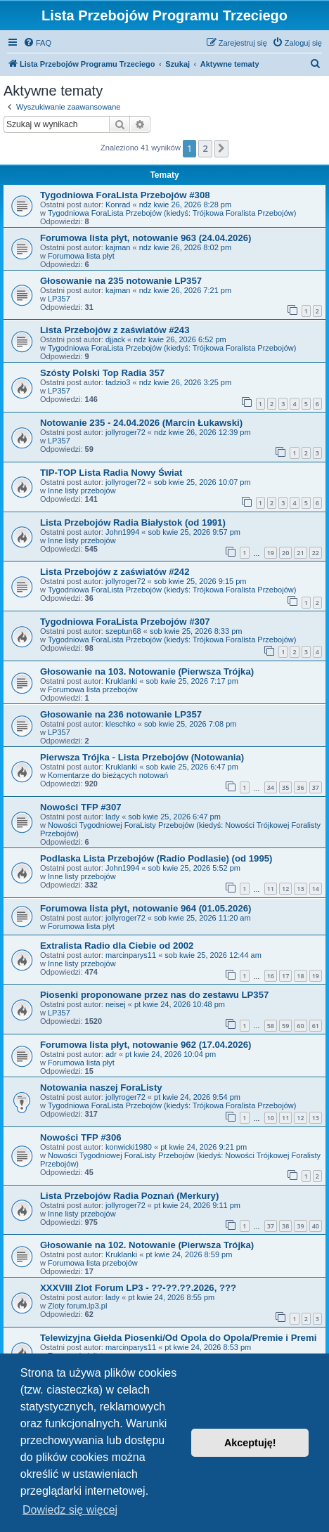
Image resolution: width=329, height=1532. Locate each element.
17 (285, 975)
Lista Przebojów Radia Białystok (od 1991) (133, 522)
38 (285, 1226)
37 (315, 787)
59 (285, 1025)
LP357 (59, 298)
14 (315, 888)
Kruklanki (121, 681)
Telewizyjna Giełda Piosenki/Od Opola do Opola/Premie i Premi (178, 1337)
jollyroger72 (125, 432)
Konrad (117, 204)
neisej (115, 1004)
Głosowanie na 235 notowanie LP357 (121, 280)
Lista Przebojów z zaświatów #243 (115, 330)
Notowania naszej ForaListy (101, 1087)
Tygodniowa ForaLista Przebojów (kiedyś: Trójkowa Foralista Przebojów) (172, 213)
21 (300, 552)
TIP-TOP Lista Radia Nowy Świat (111, 472)
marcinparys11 (130, 955)
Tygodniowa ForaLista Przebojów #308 (125, 195)
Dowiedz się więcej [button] (69, 1510)
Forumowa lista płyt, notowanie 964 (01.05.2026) (145, 908)
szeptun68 (123, 631)
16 (270, 975)
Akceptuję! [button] (250, 1442)
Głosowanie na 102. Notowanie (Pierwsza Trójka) (147, 1245)
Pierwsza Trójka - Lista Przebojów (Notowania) (142, 757)
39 (300, 1226)
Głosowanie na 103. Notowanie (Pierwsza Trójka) (147, 671)
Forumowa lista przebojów (93, 689)
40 (315, 1226)
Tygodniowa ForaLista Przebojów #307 (125, 621)
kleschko (120, 724)
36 (300, 787)
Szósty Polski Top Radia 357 (102, 373)
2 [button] (204, 148)
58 (270, 1025)
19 (270, 552)
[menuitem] (37, 42)
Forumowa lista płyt (81, 256)
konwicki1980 (128, 1147)
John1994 (122, 532)
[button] (221, 148)
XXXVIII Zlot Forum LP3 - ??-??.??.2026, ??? (138, 1288)
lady (112, 816)
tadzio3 (117, 382)
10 (270, 1117)
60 (300, 1025)
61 (315, 1025)
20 (285, 552)
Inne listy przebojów (82, 490)
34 (270, 787)
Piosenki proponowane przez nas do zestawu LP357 (154, 994)
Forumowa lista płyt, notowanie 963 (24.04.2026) (145, 238)
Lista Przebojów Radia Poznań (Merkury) (129, 1195)
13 (300, 888)
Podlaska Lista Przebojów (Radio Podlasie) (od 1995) (156, 858)
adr (111, 1054)
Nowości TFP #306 (81, 1137)
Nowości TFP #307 (81, 807)
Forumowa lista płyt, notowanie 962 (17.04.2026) (145, 1044)
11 (270, 888)
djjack (115, 339)
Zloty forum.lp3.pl (77, 1305)
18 (300, 975)
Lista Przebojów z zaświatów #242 (115, 571)
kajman (117, 247)
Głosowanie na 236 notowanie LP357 (121, 714)
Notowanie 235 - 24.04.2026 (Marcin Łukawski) (141, 422)
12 (285, 888)
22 (315, 552)
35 (285, 787)
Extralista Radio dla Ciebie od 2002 (116, 945)
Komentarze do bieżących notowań (108, 775)
